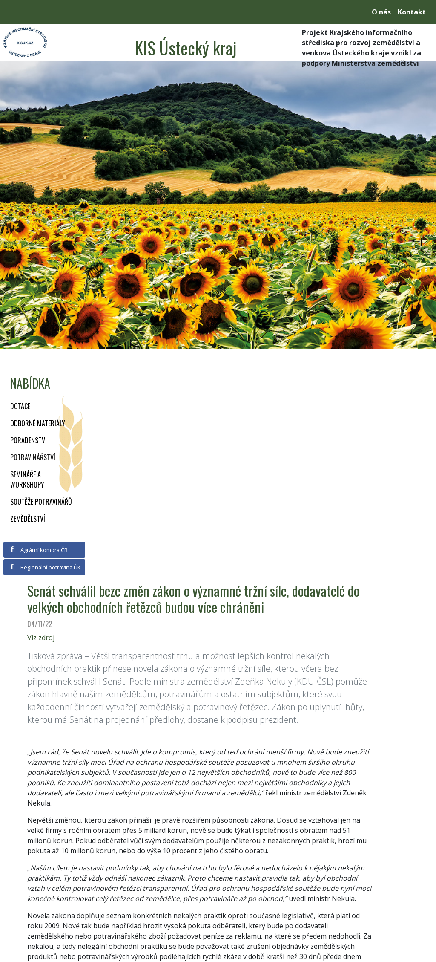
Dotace (20, 406)
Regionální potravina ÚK (44, 567)
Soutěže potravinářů (41, 502)
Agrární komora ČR (38, 550)
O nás (381, 12)
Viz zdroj (40, 637)
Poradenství (28, 440)
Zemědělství (27, 519)
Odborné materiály (37, 423)
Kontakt (412, 12)
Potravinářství (32, 457)
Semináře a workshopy (27, 479)
